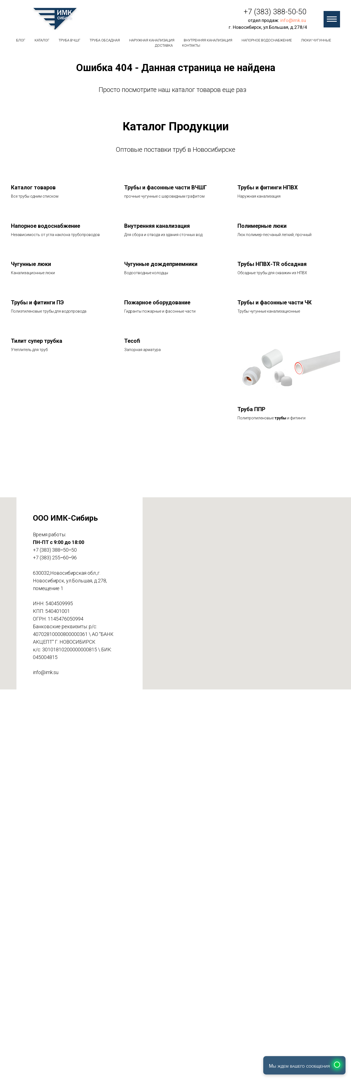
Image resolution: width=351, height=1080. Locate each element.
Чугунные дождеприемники (160, 264)
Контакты (191, 45)
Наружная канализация (151, 40)
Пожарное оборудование (157, 302)
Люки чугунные (316, 40)
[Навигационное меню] (332, 19)
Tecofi (132, 341)
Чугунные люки (31, 264)
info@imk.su (293, 20)
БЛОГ (20, 40)
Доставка (164, 45)
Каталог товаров (33, 187)
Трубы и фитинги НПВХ (267, 187)
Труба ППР (251, 409)
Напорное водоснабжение (267, 40)
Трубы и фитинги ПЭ (37, 302)
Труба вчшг (69, 40)
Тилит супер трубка (36, 341)
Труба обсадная (105, 40)
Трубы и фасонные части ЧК (274, 302)
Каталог (42, 40)
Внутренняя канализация (208, 40)
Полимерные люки (262, 226)
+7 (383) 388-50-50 (275, 11)
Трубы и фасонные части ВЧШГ (165, 187)
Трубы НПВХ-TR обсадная (272, 264)
